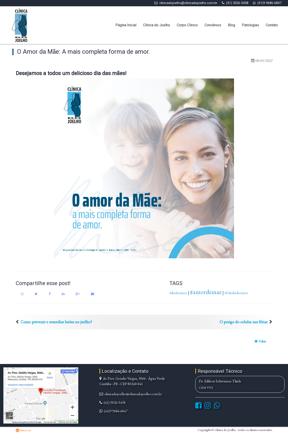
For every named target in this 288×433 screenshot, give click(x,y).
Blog (231, 25)
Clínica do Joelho (156, 25)
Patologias (250, 25)
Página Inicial (125, 25)
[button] (260, 341)
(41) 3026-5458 (237, 3)
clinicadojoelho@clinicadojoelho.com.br (188, 3)
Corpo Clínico (187, 25)
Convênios (213, 25)
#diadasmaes (178, 292)
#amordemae (206, 292)
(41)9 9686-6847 (269, 3)
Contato (272, 25)
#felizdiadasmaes (236, 292)
